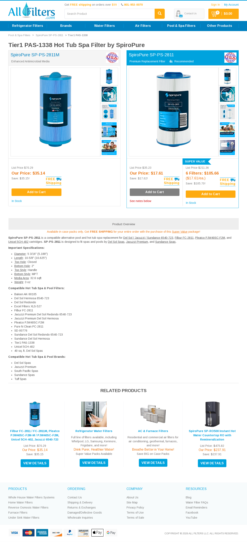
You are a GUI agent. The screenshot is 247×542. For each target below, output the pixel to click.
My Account (231, 4)
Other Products (219, 25)
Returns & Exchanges (82, 507)
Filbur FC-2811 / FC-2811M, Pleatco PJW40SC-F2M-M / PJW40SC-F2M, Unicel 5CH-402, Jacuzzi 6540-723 (35, 435)
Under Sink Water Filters (23, 517)
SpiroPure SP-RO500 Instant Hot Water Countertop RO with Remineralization (212, 435)
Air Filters (143, 25)
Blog (188, 497)
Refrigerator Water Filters (93, 431)
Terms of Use (135, 512)
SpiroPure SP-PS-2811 (49, 35)
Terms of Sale (135, 517)
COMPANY (135, 489)
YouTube (191, 517)
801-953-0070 (133, 4)
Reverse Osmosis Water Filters (28, 507)
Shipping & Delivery (80, 502)
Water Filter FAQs (197, 502)
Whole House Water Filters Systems (31, 497)
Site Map (132, 502)
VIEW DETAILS (34, 463)
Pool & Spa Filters (181, 25)
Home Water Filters (20, 502)
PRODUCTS (17, 489)
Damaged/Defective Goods (85, 512)
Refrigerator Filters (27, 25)
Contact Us (75, 497)
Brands (66, 25)
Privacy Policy (135, 507)
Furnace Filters (17, 512)
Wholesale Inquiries (80, 517)
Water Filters (104, 25)
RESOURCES (196, 489)
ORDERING (76, 489)
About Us (132, 497)
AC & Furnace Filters (153, 431)
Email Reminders (196, 507)
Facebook (192, 512)
